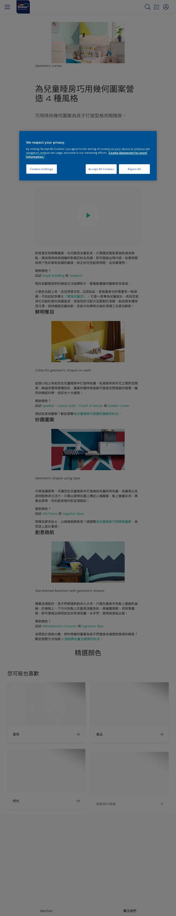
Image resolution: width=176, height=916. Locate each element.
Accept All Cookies (101, 169)
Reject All (134, 169)
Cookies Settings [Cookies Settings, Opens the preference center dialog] (41, 169)
